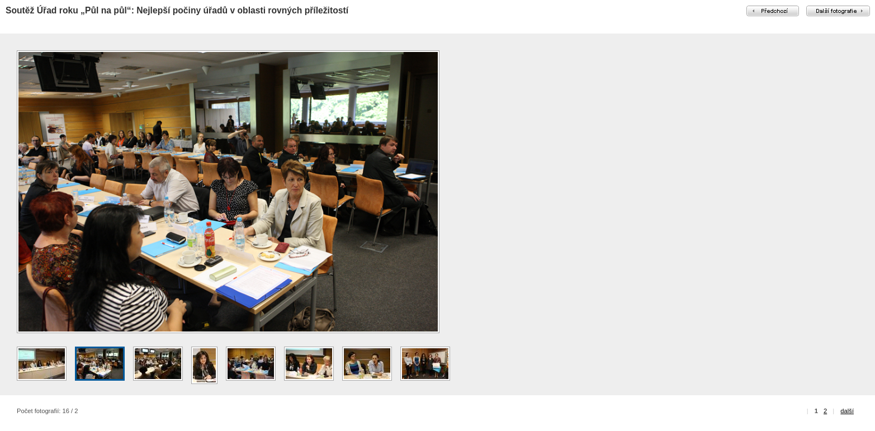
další (847, 411)
